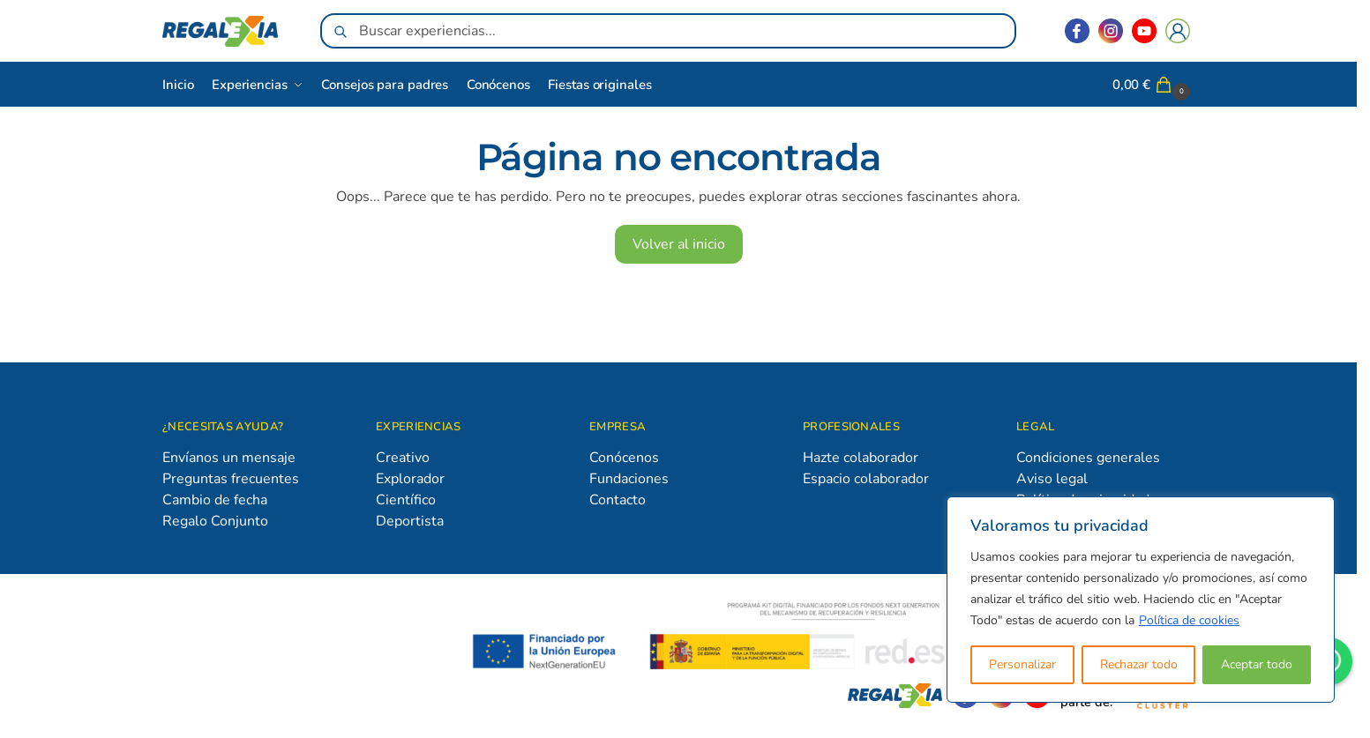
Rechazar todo (1139, 664)
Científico (406, 500)
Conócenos (624, 457)
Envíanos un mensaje (229, 457)
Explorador (410, 478)
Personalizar (1022, 664)
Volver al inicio (679, 244)
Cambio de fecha (214, 500)
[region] (1141, 599)
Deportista (410, 521)
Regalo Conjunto (215, 521)
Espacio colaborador (866, 478)
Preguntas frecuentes (230, 478)
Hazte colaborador (860, 457)
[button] (1153, 85)
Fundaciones (629, 478)
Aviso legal (1052, 478)
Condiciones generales (1088, 457)
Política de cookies (1189, 620)
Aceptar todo (1256, 664)
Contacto (617, 500)
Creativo (403, 457)
